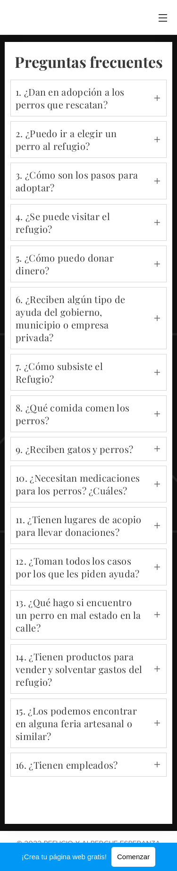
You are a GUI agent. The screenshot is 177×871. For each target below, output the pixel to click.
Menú (163, 17)
